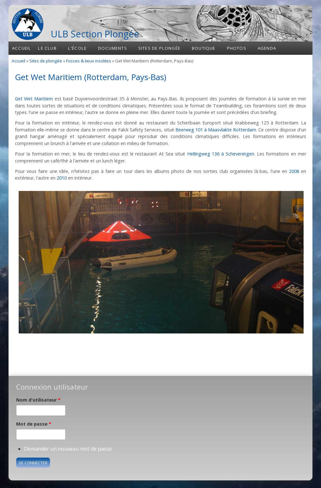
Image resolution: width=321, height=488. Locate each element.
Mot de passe (33, 424)
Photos (236, 48)
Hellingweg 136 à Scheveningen (220, 154)
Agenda (267, 48)
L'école (77, 48)
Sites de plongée (159, 48)
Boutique (204, 48)
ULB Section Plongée (95, 34)
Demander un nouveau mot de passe (68, 448)
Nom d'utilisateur (38, 400)
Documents (112, 48)
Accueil (21, 48)
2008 (294, 171)
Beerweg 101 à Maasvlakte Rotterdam (215, 130)
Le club (47, 48)
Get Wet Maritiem (34, 99)
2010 (62, 178)
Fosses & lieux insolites (88, 61)
